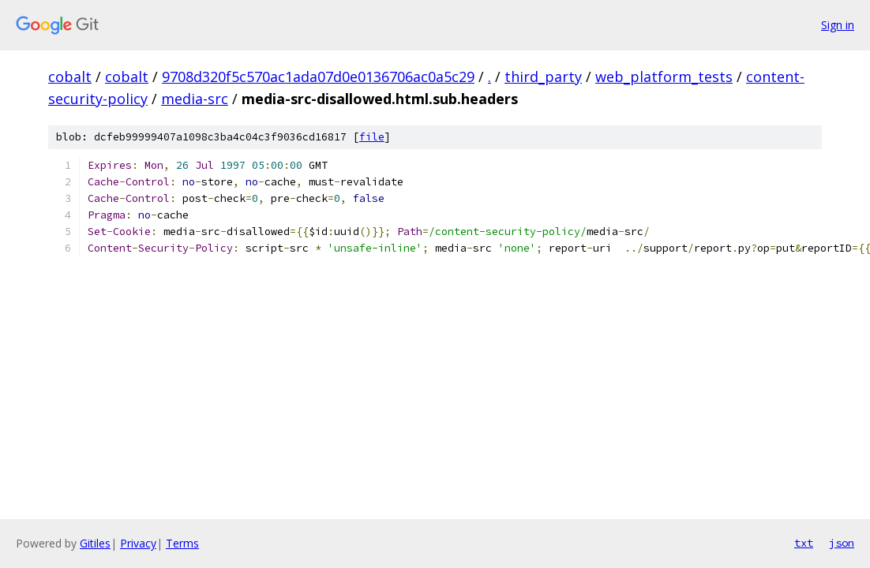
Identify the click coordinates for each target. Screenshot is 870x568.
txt (803, 543)
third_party (543, 76)
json (841, 543)
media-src (194, 98)
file (371, 137)
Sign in (837, 24)
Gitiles (95, 543)
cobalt (70, 76)
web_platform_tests (664, 76)
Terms (182, 543)
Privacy (138, 543)
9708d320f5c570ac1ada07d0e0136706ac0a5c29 (318, 76)
